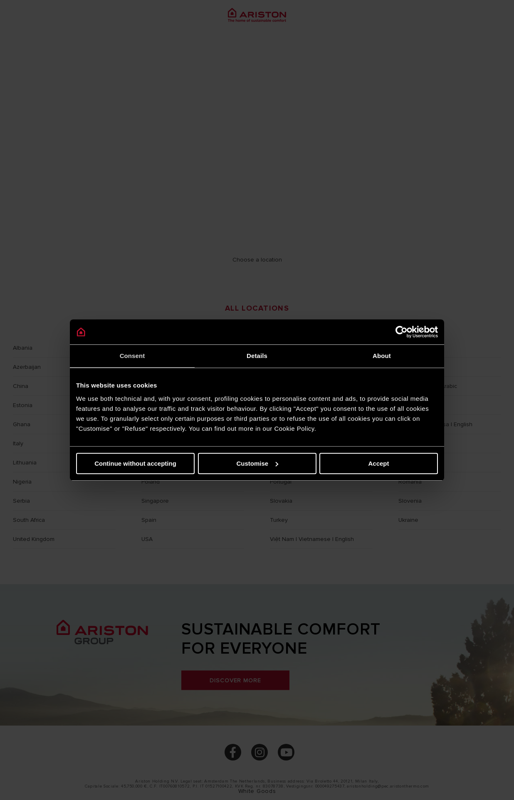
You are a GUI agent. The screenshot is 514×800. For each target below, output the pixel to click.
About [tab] (382, 355)
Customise (257, 463)
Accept (378, 463)
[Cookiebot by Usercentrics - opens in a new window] (401, 332)
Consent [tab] (132, 355)
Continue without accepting (135, 463)
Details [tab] (257, 355)
